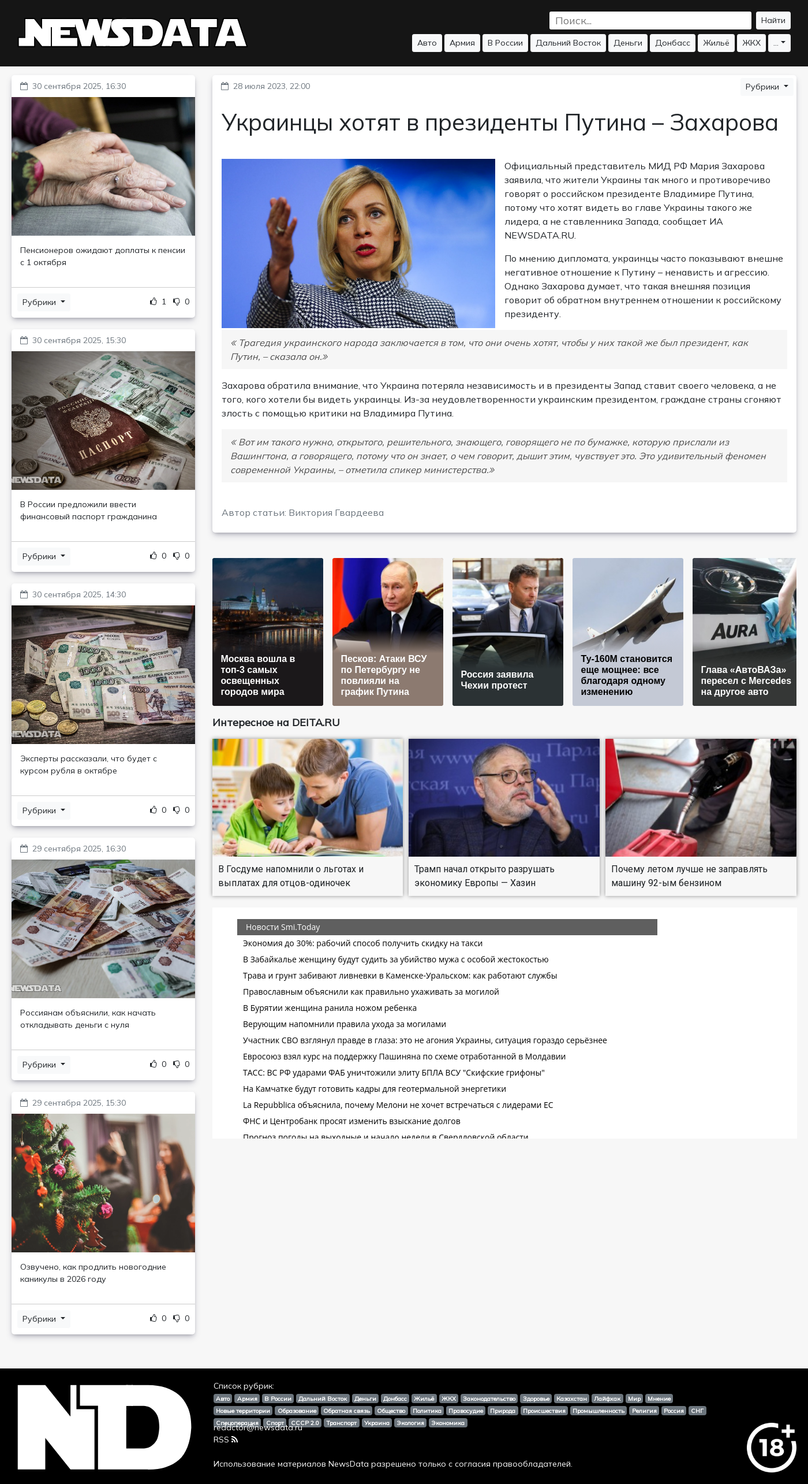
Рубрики (40, 302)
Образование (297, 1411)
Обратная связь (346, 1411)
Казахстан (571, 1398)
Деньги (628, 43)
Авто (427, 43)
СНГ (697, 1411)
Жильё (716, 43)
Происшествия (544, 1411)
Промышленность (598, 1411)
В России (505, 43)
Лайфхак (607, 1398)
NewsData (348, 1464)
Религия (644, 1411)
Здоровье (536, 1398)
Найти (773, 20)
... (776, 43)
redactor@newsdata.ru (258, 1427)
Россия (674, 1411)
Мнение (659, 1398)
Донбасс (672, 43)
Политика (427, 1411)
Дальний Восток (568, 43)
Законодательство (489, 1398)
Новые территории (243, 1411)
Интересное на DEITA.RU (276, 722)
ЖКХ (751, 43)
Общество (391, 1411)
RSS (226, 1439)
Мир (634, 1398)
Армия (462, 43)
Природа (502, 1411)
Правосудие (465, 1411)
